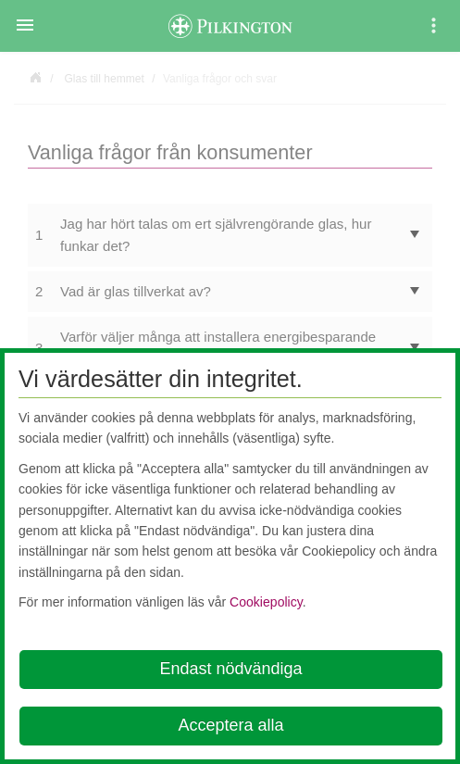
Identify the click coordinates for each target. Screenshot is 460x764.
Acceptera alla (230, 725)
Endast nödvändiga (230, 668)
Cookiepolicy (266, 602)
